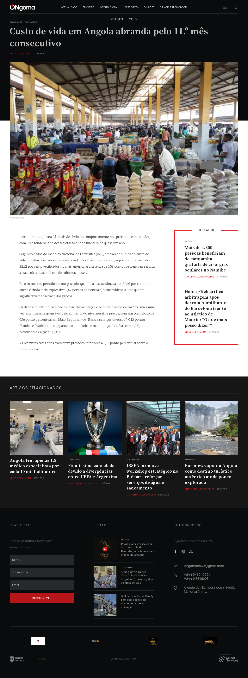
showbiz (88, 7)
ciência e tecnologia (174, 7)
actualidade (68, 7)
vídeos (133, 19)
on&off (149, 7)
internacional (109, 7)
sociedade (116, 19)
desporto (131, 7)
